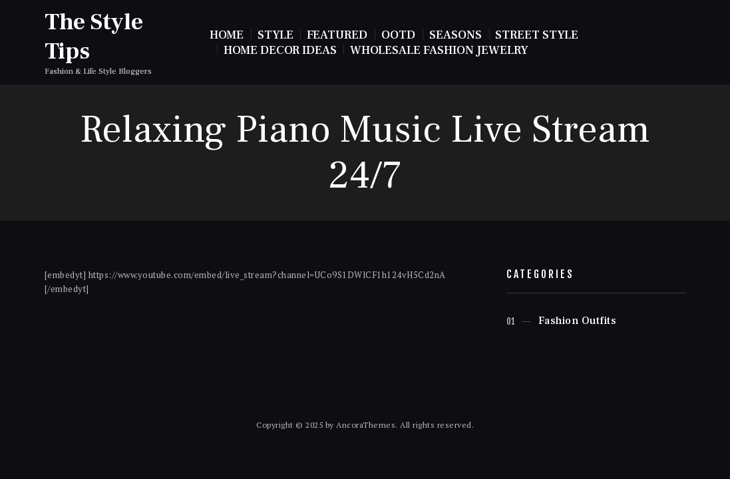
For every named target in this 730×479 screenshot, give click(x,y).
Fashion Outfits (577, 320)
